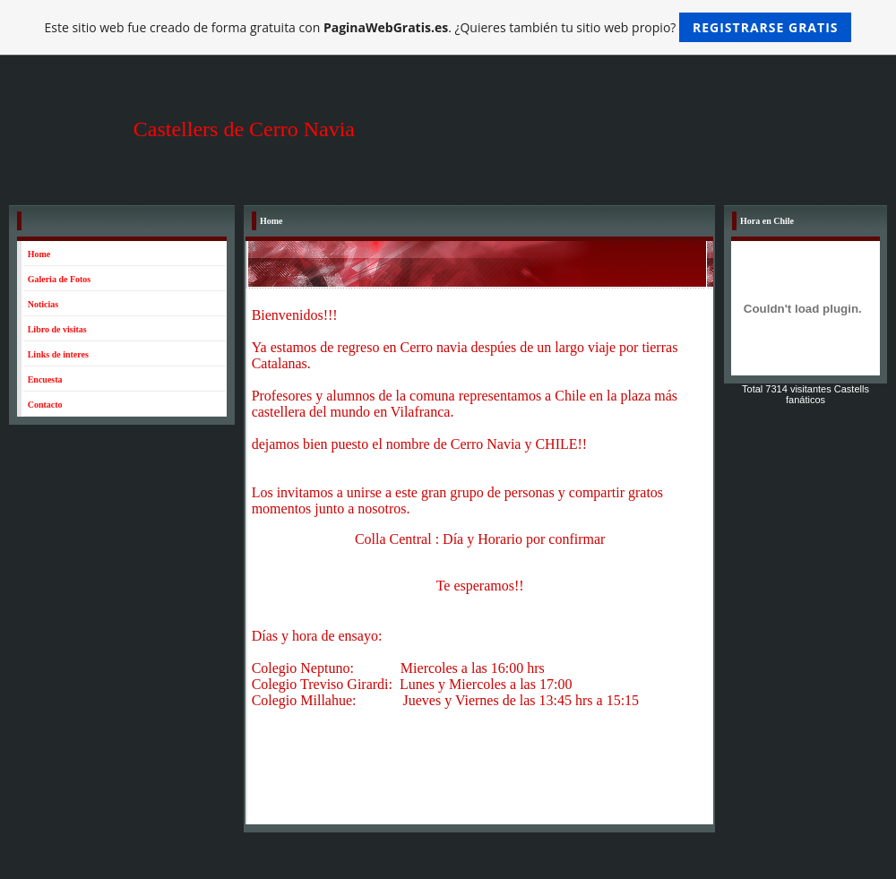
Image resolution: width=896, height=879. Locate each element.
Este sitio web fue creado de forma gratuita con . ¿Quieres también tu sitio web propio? (448, 27)
